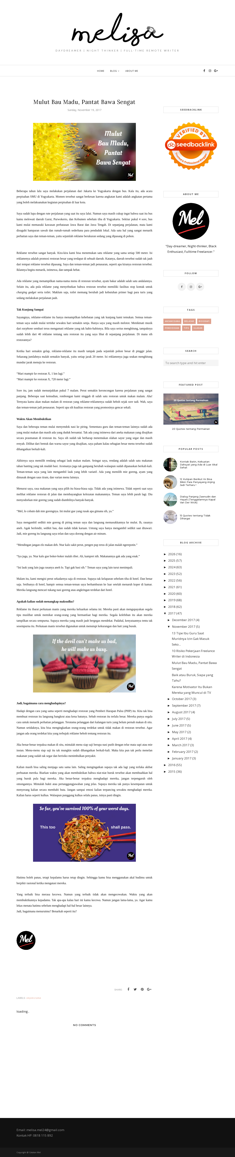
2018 (172, 607)
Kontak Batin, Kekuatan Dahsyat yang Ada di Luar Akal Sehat (198, 464)
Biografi (204, 321)
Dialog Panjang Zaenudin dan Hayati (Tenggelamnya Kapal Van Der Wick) (198, 499)
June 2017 (179, 725)
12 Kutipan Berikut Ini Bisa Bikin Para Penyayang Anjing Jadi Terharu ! (197, 482)
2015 (172, 771)
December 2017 (183, 620)
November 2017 (183, 626)
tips (186, 328)
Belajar (189, 321)
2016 (172, 765)
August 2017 (181, 712)
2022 (172, 580)
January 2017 (181, 758)
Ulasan (198, 328)
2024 (172, 567)
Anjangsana (33, 998)
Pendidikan (172, 328)
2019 (172, 600)
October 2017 (182, 699)
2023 (172, 574)
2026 (172, 554)
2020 (172, 593)
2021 (172, 587)
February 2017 (183, 752)
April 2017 (179, 738)
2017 (172, 613)
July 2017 (179, 719)
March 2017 (180, 745)
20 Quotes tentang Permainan (191, 428)
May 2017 (179, 732)
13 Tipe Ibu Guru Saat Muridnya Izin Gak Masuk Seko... (190, 638)
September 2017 (184, 705)
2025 (172, 560)
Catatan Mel (35, 1152)
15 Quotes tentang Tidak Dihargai (195, 517)
